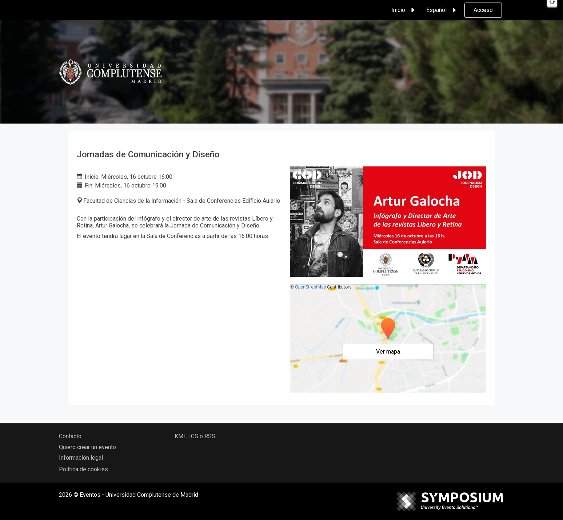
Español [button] (442, 10)
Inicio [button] (404, 10)
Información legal (81, 457)
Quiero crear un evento (87, 447)
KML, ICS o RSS (195, 436)
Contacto (70, 436)
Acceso (483, 10)
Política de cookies (83, 469)
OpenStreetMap (310, 287)
